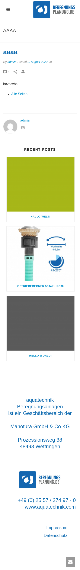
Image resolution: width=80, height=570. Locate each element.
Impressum (56, 527)
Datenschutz (55, 535)
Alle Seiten (19, 94)
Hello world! (40, 355)
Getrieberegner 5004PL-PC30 (40, 286)
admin (11, 62)
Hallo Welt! (41, 216)
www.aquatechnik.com (50, 507)
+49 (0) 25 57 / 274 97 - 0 (47, 500)
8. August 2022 (38, 62)
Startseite (34, 39)
